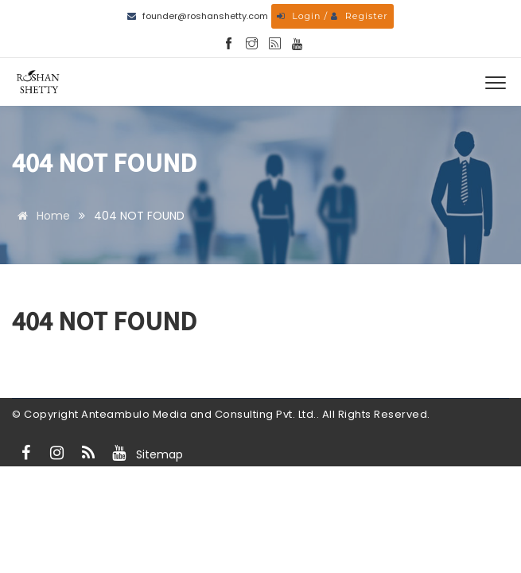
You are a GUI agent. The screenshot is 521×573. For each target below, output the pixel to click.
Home (41, 216)
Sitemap (159, 454)
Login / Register (332, 15)
